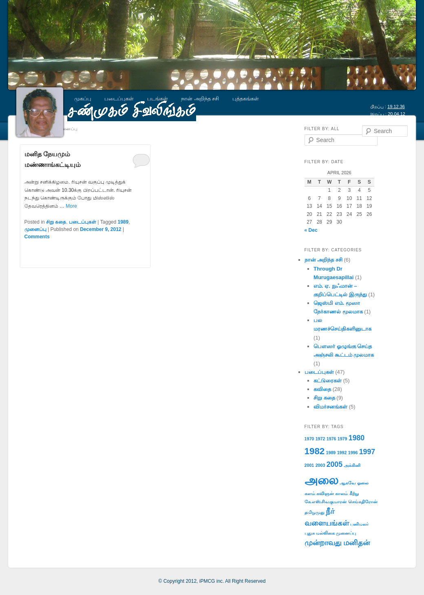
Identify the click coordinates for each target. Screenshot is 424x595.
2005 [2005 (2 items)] (334, 464)
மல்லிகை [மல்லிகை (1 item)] (325, 533)
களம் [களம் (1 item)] (310, 493)
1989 (123, 222)
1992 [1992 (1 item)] (342, 452)
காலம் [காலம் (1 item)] (341, 493)
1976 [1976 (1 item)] (331, 438)
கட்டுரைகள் (328, 380)
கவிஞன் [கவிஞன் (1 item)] (325, 493)
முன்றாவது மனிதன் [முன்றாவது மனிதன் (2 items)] (337, 543)
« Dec (311, 230)
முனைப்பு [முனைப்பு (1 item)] (346, 533)
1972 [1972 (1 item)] (320, 438)
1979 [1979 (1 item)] (342, 438)
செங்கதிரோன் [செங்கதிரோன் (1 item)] (363, 501)
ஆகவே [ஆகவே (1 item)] (348, 482)
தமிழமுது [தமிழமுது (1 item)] (315, 512)
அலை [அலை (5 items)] (321, 480)
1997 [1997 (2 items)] (367, 452)
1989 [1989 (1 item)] (331, 452)
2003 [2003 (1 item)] (320, 465)
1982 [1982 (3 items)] (315, 451)
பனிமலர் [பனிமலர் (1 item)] (359, 524)
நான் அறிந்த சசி (200, 98)
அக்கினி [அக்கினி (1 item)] (352, 465)
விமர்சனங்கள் (330, 407)
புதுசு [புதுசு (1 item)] (310, 533)
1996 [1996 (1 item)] (353, 452)
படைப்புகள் (119, 98)
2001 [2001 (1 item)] (309, 465)
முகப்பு (82, 98)
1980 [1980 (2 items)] (356, 438)
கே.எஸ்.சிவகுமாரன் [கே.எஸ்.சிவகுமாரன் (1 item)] (326, 501)
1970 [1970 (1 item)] (309, 438)
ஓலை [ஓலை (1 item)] (363, 482)
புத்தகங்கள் (245, 98)
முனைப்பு (35, 229)
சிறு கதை (56, 222)
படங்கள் (157, 98)
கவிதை (322, 389)
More (71, 206)
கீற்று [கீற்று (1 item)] (354, 493)
